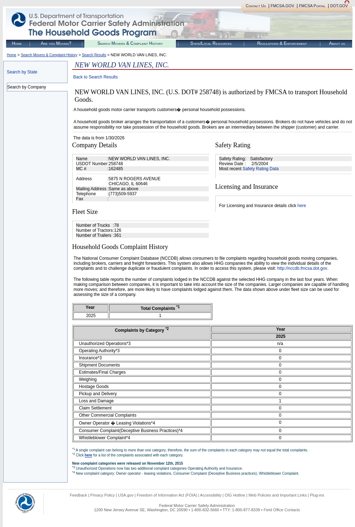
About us (337, 43)
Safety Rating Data (261, 168)
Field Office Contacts (281, 510)
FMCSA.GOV (282, 6)
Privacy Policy (102, 495)
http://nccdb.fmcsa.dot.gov (302, 268)
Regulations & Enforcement (282, 43)
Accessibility (211, 495)
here (301, 205)
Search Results (94, 55)
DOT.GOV (339, 6)
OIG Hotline (235, 495)
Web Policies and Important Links (277, 495)
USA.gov (125, 495)
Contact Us (256, 6)
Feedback (78, 495)
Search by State (22, 72)
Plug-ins (317, 495)
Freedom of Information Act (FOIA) (167, 495)
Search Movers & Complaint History (130, 43)
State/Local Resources (211, 43)
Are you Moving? (56, 43)
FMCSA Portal (312, 6)
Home (17, 43)
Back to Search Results (95, 77)
